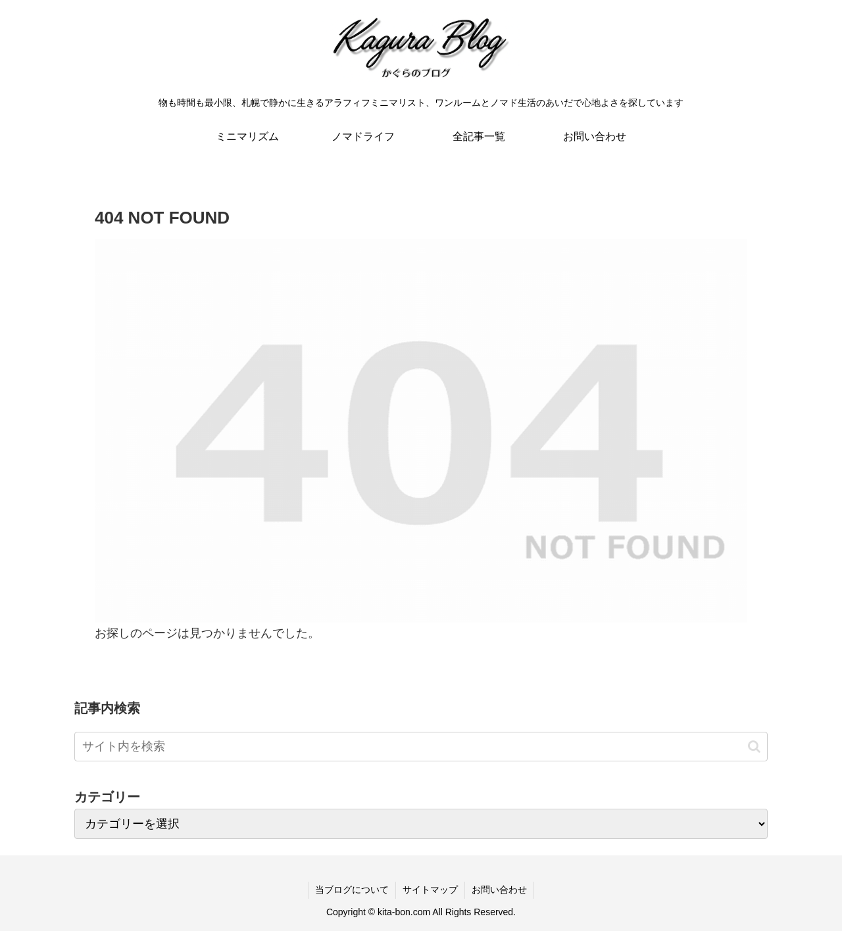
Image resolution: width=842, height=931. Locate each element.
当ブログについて (352, 889)
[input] (421, 746)
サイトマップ (430, 889)
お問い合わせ (499, 889)
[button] (754, 746)
